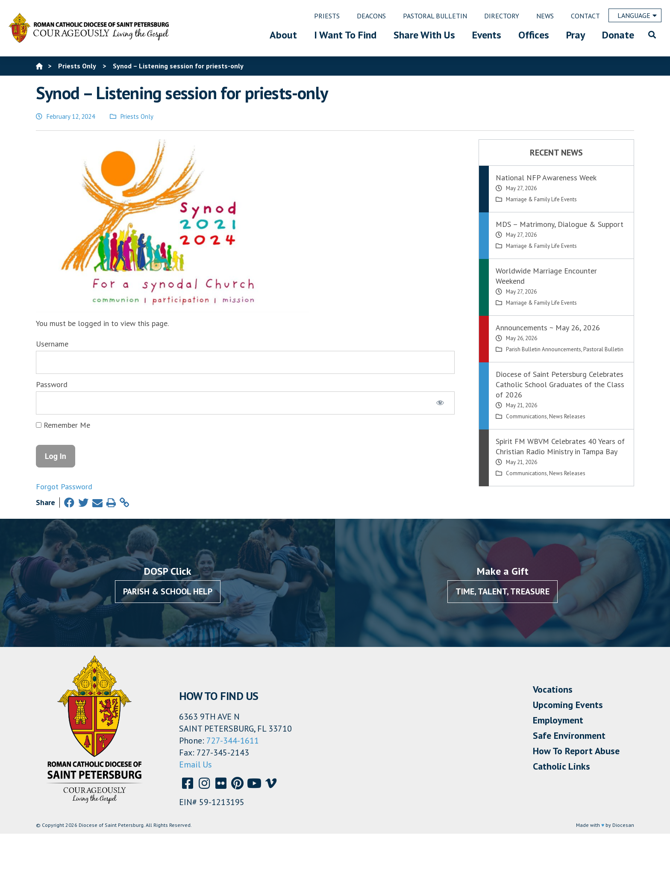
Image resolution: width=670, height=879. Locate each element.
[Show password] (440, 403)
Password (52, 384)
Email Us (195, 764)
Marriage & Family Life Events (541, 199)
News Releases (567, 416)
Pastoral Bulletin (603, 349)
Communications (526, 416)
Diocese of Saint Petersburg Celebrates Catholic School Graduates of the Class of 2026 (560, 384)
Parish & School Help (167, 591)
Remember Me (63, 425)
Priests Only (136, 116)
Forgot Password (64, 486)
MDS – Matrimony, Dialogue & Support (559, 224)
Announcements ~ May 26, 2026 (548, 327)
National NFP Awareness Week (546, 177)
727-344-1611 (232, 740)
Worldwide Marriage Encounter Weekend (546, 276)
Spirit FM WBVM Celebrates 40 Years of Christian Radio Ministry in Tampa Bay (560, 446)
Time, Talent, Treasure (502, 591)
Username (52, 344)
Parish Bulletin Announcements (543, 349)
